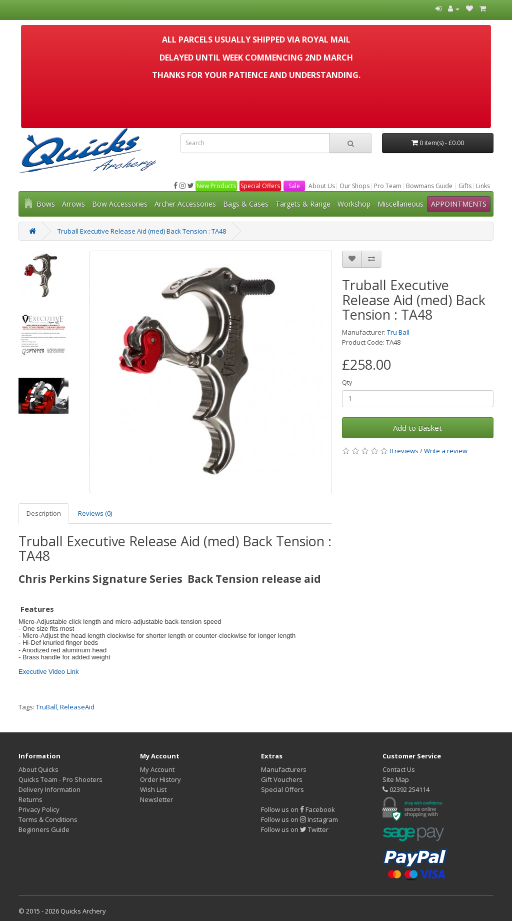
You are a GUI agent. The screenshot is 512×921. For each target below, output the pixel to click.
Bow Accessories (120, 204)
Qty (347, 382)
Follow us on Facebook (298, 809)
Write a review (446, 450)
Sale (294, 186)
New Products (216, 186)
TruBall (46, 706)
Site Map (395, 779)
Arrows (73, 204)
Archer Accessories (185, 204)
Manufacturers (283, 769)
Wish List (153, 789)
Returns (30, 799)
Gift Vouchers (281, 779)
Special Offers (260, 186)
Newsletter (156, 799)
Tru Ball (398, 332)
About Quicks (38, 769)
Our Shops (355, 186)
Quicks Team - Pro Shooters (60, 779)
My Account (157, 769)
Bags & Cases (245, 204)
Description (43, 513)
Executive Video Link (48, 671)
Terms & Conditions (48, 819)
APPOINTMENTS (458, 204)
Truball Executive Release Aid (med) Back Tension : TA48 (142, 231)
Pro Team (388, 186)
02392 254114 (406, 789)
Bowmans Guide (429, 186)
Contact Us (398, 769)
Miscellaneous (401, 204)
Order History (160, 779)
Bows (45, 204)
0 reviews (404, 450)
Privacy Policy (39, 809)
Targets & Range (303, 204)
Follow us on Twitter (294, 829)
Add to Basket (417, 428)
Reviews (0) (95, 513)
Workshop (354, 204)
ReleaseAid (77, 706)
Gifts (465, 186)
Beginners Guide (44, 829)
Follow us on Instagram (299, 819)
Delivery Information (49, 789)
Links (483, 186)
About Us (321, 186)
